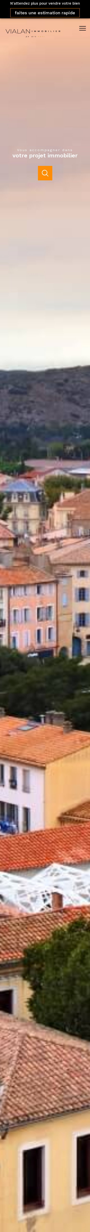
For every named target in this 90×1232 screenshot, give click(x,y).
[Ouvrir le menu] (84, 28)
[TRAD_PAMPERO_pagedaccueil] (33, 39)
